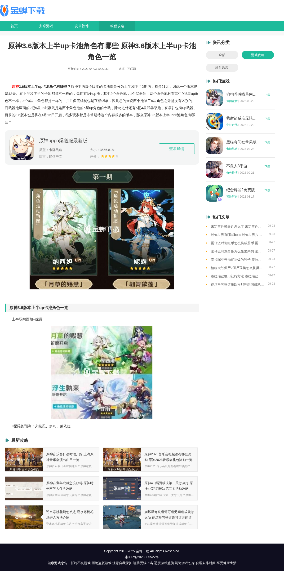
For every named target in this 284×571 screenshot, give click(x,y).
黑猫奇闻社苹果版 (241, 142)
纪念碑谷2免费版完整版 (242, 190)
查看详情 (176, 149)
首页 (14, 26)
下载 (267, 95)
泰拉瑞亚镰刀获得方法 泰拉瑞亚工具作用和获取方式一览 (237, 276)
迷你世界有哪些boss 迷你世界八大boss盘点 (237, 235)
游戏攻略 (257, 55)
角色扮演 (232, 172)
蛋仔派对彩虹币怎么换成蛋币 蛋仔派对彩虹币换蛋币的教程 (237, 243)
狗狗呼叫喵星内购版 (242, 94)
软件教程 (222, 68)
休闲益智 (232, 101)
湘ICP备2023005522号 (142, 557)
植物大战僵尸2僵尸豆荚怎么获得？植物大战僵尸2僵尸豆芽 (237, 268)
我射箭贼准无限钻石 (242, 118)
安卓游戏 (46, 26)
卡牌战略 (232, 148)
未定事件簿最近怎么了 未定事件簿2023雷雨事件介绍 (237, 226)
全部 (222, 55)
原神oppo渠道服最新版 (63, 140)
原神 (15, 86)
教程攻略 (117, 26)
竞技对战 (232, 125)
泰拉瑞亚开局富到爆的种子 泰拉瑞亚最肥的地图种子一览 (237, 259)
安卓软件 (82, 26)
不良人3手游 (236, 166)
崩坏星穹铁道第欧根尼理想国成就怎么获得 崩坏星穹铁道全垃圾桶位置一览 (237, 284)
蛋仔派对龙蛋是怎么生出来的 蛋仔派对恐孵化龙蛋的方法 (237, 251)
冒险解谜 (232, 196)
